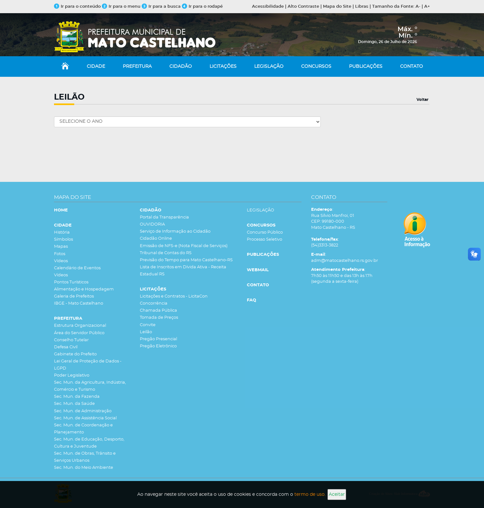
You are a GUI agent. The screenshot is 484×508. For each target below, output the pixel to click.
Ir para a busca (161, 6)
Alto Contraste (303, 6)
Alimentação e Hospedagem (84, 289)
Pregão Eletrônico (158, 346)
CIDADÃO (180, 66)
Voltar (422, 100)
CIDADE (96, 66)
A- (418, 6)
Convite (148, 325)
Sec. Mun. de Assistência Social (85, 418)
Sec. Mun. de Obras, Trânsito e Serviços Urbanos (85, 457)
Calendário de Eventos (77, 268)
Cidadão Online (156, 238)
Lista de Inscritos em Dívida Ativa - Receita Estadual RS (183, 270)
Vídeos (61, 261)
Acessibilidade (268, 6)
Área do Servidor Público (79, 333)
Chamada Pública (158, 310)
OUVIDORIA (152, 224)
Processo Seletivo (264, 239)
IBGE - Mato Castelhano (78, 303)
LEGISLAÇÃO (268, 66)
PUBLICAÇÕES (365, 66)
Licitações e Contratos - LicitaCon (174, 296)
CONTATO (411, 66)
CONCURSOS (316, 66)
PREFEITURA (137, 66)
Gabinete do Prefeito (75, 354)
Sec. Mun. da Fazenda (77, 397)
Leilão (146, 332)
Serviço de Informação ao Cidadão (175, 231)
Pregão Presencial (158, 339)
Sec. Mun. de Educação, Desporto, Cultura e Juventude (89, 443)
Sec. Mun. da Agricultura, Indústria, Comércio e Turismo (90, 386)
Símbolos (63, 239)
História (62, 232)
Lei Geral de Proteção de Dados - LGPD (87, 364)
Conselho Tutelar (71, 340)
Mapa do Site (337, 6)
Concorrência (153, 303)
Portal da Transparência (164, 217)
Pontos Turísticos (71, 282)
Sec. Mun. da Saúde (74, 404)
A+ (427, 6)
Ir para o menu (122, 6)
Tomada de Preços (159, 318)
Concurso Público (265, 232)
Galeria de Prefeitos (74, 296)
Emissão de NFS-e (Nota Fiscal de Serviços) (184, 246)
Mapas (61, 247)
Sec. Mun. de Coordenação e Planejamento (83, 428)
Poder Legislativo (71, 375)
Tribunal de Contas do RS (166, 253)
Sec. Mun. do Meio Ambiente (83, 468)
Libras (361, 6)
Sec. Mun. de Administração (83, 411)
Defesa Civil (65, 347)
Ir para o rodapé (202, 6)
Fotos (59, 254)
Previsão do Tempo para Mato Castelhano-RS (186, 260)
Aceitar (337, 494)
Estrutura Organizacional (80, 326)
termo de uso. (310, 494)
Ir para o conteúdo (77, 6)
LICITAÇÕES (223, 66)
